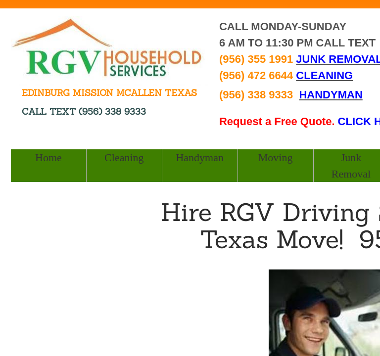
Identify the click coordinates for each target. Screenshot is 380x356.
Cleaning (123, 157)
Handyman (200, 157)
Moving (275, 157)
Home (48, 157)
